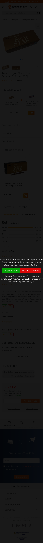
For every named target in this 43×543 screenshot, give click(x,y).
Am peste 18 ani (11, 271)
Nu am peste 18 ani (30, 271)
